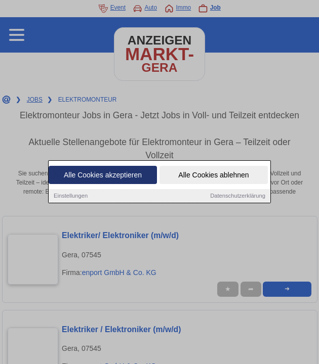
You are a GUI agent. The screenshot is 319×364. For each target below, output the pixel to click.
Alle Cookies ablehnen (213, 175)
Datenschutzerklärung (237, 196)
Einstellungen (71, 196)
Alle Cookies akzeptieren (103, 175)
